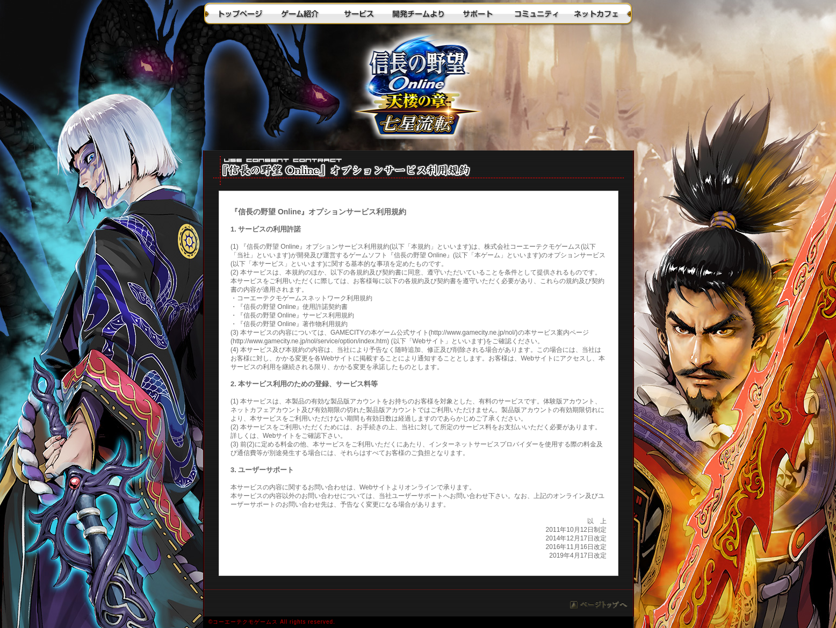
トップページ (240, 13)
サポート (477, 13)
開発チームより (418, 13)
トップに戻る (418, 89)
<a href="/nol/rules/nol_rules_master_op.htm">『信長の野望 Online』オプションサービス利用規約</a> (418, 388)
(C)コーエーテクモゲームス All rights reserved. (418, 622)
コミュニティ (536, 13)
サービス (358, 13)
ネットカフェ (595, 13)
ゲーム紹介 (299, 13)
